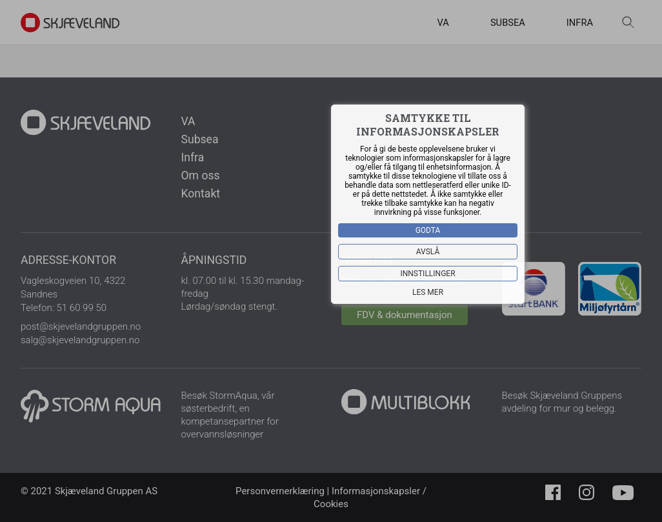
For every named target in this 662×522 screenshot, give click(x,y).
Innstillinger (427, 273)
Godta (428, 230)
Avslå (428, 251)
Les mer (427, 292)
